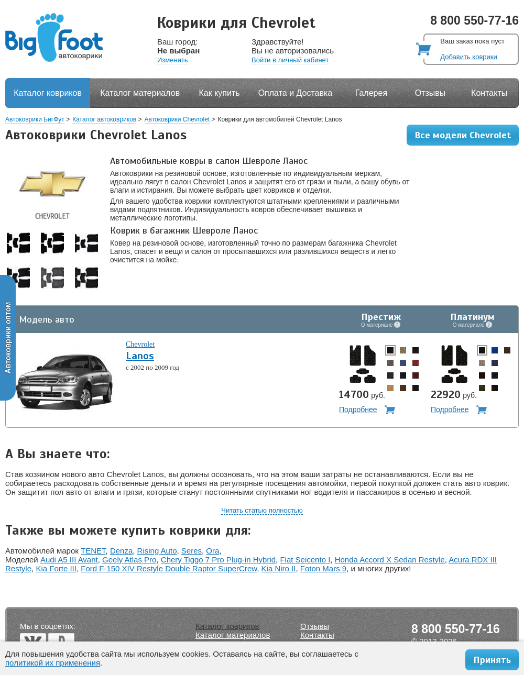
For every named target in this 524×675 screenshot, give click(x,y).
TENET (93, 550)
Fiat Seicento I (305, 559)
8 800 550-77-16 (474, 20)
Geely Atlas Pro (129, 559)
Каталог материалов (140, 92)
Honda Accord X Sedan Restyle (390, 559)
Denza (121, 550)
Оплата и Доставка (295, 92)
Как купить (219, 92)
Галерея (371, 92)
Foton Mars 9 (323, 568)
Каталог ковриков (48, 92)
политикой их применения (52, 662)
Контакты (489, 92)
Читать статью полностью (261, 510)
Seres (191, 550)
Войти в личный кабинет (290, 60)
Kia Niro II (278, 568)
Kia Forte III (56, 568)
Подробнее (358, 409)
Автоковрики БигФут (34, 119)
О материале (381, 325)
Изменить (172, 60)
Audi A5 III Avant (69, 559)
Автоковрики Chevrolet (177, 119)
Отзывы (430, 92)
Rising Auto (157, 550)
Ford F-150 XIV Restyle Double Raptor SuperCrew (169, 568)
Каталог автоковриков (104, 119)
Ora (212, 550)
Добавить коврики (468, 57)
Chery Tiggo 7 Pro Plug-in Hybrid (218, 559)
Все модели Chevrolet (462, 135)
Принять (492, 660)
